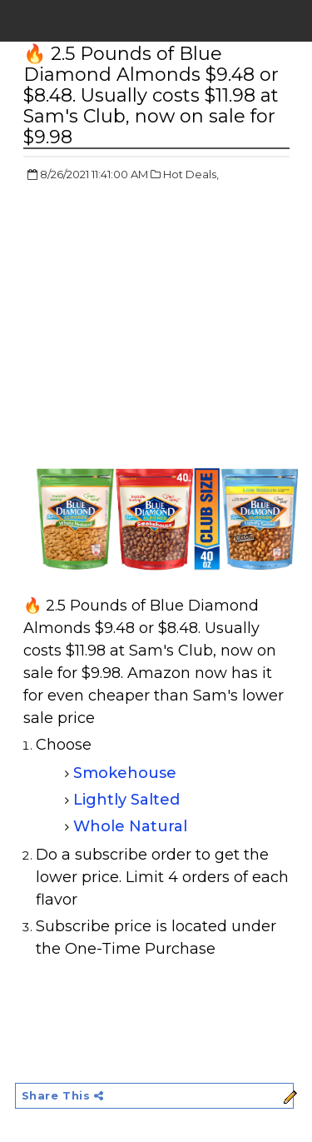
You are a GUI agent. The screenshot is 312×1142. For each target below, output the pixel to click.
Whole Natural (130, 826)
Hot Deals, (191, 174)
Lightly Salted (126, 799)
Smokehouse (127, 773)
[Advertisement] (163, 316)
